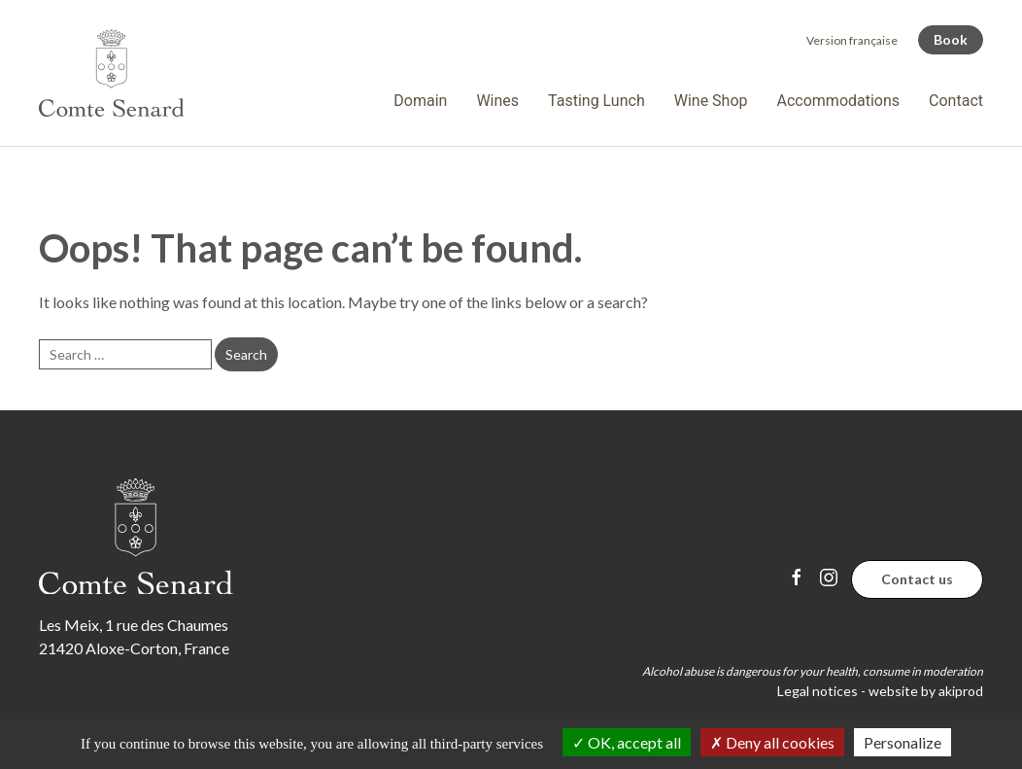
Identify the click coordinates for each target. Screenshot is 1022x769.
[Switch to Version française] (852, 40)
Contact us (917, 579)
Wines (497, 100)
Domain (420, 100)
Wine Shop (711, 100)
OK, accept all (626, 742)
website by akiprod (926, 690)
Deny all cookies (772, 742)
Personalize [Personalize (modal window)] (902, 742)
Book (951, 39)
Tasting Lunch (596, 100)
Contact (956, 100)
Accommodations (839, 100)
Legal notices (817, 690)
